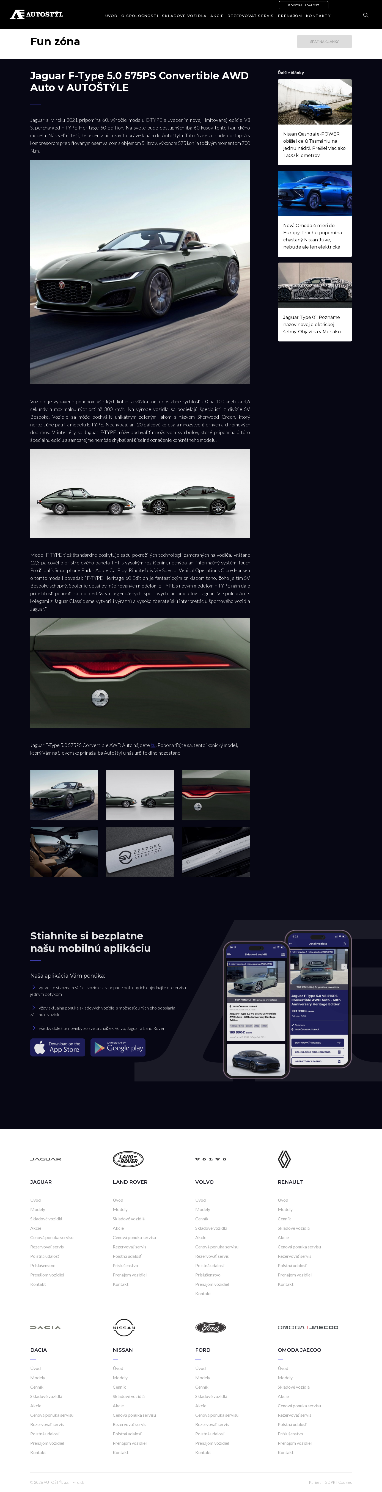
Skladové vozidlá (184, 15)
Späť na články (324, 42)
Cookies (345, 1482)
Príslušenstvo (43, 1265)
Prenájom (290, 15)
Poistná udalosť (303, 5)
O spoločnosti (139, 15)
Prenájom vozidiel (47, 1274)
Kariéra (315, 1482)
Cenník (201, 1218)
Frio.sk (78, 1482)
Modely (37, 1209)
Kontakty (318, 15)
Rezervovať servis (250, 15)
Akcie (217, 15)
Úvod (111, 15)
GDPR (330, 1482)
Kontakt (38, 1284)
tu (153, 745)
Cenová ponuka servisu (51, 1237)
